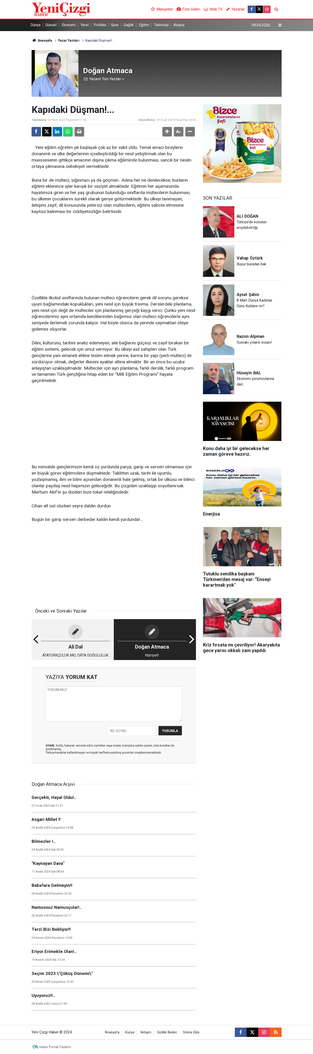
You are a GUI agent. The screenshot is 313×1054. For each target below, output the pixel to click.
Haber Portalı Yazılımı (55, 1047)
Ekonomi (69, 25)
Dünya (35, 25)
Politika (100, 25)
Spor (115, 25)
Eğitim (144, 25)
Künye (130, 1032)
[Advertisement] (114, 255)
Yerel (85, 25)
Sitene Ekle (191, 1032)
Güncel (50, 25)
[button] (167, 131)
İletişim (145, 1032)
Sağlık (129, 25)
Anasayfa (42, 40)
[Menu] (280, 25)
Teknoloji (161, 25)
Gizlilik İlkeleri (167, 1032)
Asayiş (178, 25)
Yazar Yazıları (68, 40)
